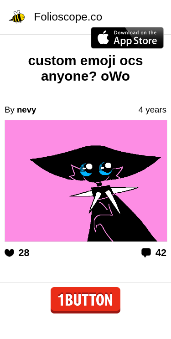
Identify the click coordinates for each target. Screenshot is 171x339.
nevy (26, 109)
